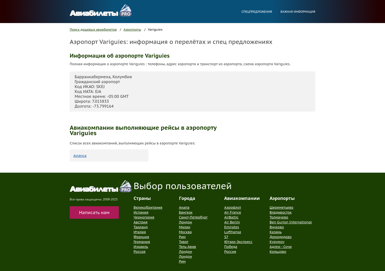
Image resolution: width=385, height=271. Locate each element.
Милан (184, 227)
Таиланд (141, 227)
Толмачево (279, 217)
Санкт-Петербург (193, 217)
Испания (141, 212)
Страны (142, 198)
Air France (232, 212)
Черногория (144, 217)
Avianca (79, 156)
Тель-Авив (187, 247)
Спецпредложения (257, 11)
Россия (139, 251)
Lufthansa (232, 232)
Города (187, 198)
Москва (185, 232)
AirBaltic (231, 217)
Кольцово (278, 251)
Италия (140, 232)
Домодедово (280, 237)
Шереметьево (281, 207)
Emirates (231, 227)
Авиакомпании (242, 198)
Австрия (141, 222)
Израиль (141, 247)
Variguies (155, 29)
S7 (226, 237)
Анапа (184, 207)
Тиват (184, 242)
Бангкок (185, 212)
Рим (182, 237)
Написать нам (94, 212)
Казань (276, 232)
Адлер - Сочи (281, 247)
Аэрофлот (232, 207)
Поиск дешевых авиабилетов (93, 29)
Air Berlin (232, 222)
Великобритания (148, 207)
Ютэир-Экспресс (238, 242)
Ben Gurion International (291, 222)
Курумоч (277, 242)
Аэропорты (132, 29)
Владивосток (281, 212)
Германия (142, 242)
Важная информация (297, 11)
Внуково (277, 227)
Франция (141, 237)
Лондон (185, 222)
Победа (230, 247)
